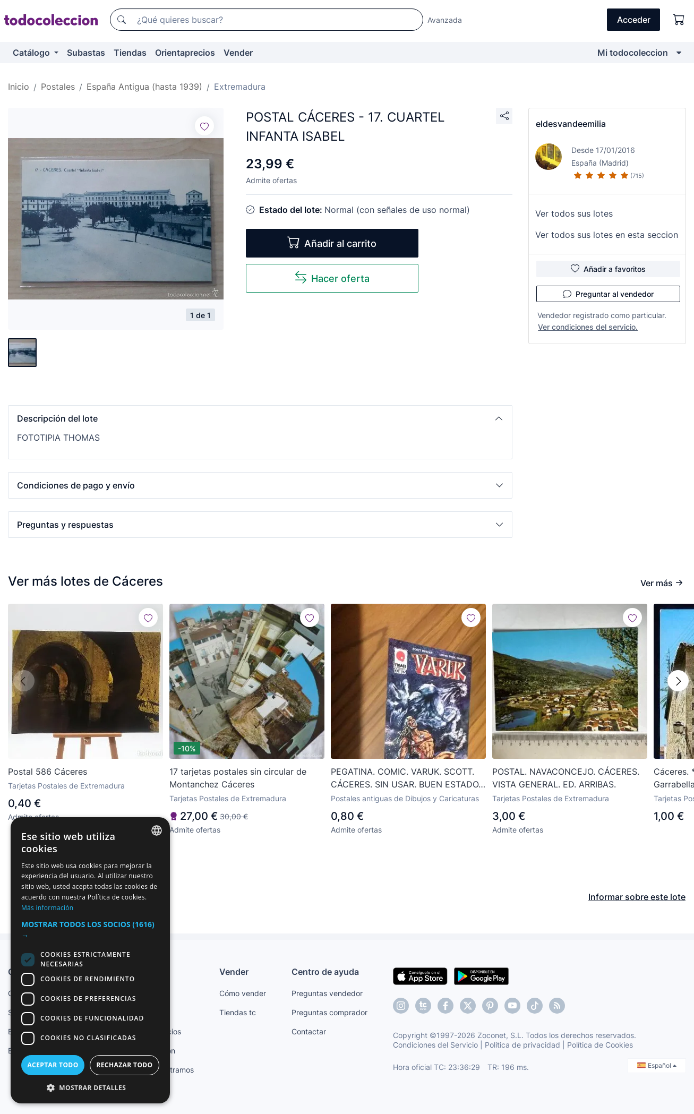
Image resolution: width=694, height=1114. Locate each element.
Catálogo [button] (32, 52)
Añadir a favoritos (608, 268)
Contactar (309, 1031)
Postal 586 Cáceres (47, 771)
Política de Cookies (600, 1044)
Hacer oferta (332, 277)
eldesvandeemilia (571, 123)
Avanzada (444, 19)
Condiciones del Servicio (435, 1044)
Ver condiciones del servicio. (588, 326)
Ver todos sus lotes (574, 213)
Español (656, 1065)
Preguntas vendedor (327, 993)
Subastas (86, 52)
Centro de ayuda (325, 971)
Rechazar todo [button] (124, 1064)
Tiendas (130, 52)
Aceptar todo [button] (52, 1064)
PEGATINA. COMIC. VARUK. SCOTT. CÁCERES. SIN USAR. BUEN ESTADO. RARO (406, 778)
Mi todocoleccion (632, 52)
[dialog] (90, 960)
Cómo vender (242, 993)
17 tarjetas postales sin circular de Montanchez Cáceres (237, 778)
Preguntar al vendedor (608, 293)
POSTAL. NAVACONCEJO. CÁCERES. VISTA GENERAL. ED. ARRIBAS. (565, 778)
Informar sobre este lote (637, 897)
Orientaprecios (185, 52)
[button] (260, 418)
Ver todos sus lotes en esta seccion (606, 234)
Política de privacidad (522, 1044)
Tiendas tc (237, 1012)
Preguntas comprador (329, 1012)
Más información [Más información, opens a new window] (47, 907)
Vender (238, 52)
